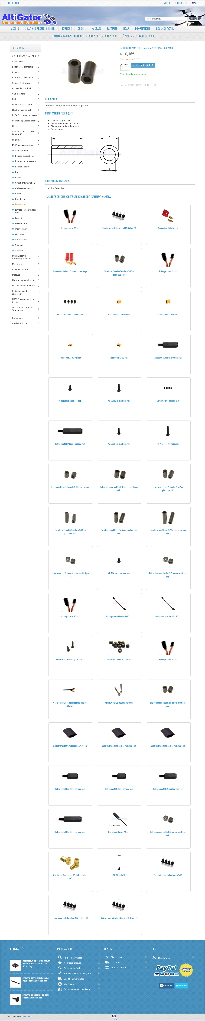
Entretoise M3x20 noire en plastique (70, 443)
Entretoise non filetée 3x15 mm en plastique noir (119, 531)
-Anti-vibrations (21, 150)
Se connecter (181, 3)
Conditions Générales (71, 979)
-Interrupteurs (21, 228)
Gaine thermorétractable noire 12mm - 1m (167, 745)
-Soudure (18, 245)
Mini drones (17, 264)
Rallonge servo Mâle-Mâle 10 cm (119, 616)
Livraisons (112, 962)
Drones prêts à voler (22, 104)
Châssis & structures (21, 83)
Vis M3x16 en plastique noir (119, 400)
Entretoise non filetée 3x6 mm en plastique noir (167, 704)
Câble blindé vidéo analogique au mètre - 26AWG (70, 704)
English (114, 1018)
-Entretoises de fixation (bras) (25, 211)
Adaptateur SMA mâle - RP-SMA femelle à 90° (70, 876)
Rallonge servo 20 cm (70, 616)
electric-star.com (115, 967)
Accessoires (17, 61)
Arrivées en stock (69, 967)
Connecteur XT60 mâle (167, 314)
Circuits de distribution (22, 88)
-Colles (17, 193)
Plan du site (113, 957)
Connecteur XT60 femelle (119, 314)
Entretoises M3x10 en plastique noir (70, 788)
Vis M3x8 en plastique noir (70, 400)
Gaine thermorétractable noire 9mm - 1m (70, 745)
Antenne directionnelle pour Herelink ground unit (36, 996)
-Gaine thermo (21, 223)
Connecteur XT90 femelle (70, 357)
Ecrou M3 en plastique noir (168, 400)
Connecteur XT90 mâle (119, 357)
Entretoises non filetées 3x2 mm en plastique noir (70, 574)
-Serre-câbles (21, 239)
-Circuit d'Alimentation (24, 182)
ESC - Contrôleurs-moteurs (24, 115)
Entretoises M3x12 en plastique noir (168, 788)
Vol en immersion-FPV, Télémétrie (22, 309)
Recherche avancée (70, 957)
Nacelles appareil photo (23, 280)
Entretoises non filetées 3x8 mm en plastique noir (119, 488)
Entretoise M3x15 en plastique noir (168, 357)
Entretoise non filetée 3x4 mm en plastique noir (167, 833)
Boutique (67, 28)
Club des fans (18, 93)
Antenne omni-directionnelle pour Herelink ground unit (36, 979)
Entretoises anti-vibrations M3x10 (168, 875)
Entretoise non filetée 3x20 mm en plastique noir (168, 531)
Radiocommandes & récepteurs (22, 292)
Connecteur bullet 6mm (168, 228)
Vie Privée (66, 984)
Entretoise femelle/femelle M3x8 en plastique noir (70, 488)
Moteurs (16, 274)
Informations (142, 28)
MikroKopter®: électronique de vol (21, 257)
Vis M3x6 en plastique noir (119, 573)
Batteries (112, 28)
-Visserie (18, 250)
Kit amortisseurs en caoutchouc (70, 314)
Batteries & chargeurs (22, 66)
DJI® (14, 99)
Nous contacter (165, 28)
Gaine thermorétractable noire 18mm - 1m (118, 745)
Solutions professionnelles (40, 28)
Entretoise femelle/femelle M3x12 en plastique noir (168, 488)
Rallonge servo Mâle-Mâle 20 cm (168, 616)
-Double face (20, 199)
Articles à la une (19, 323)
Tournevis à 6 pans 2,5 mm (119, 832)
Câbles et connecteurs (22, 77)
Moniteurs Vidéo (20, 269)
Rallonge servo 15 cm (167, 271)
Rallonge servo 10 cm (167, 659)
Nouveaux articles (69, 962)
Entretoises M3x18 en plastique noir (70, 832)
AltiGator (28, 1016)
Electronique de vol (21, 109)
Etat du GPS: (161, 958)
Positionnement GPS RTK (24, 285)
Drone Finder (13, 3)
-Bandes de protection (25, 161)
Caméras (16, 72)
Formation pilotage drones (25, 120)
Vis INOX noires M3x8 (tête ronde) (70, 659)
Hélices (15, 126)
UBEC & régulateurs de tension (23, 300)
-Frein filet (19, 218)
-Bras (16, 172)
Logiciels (16, 139)
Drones (82, 28)
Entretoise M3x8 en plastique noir (119, 788)
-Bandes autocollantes (25, 155)
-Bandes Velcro (21, 166)
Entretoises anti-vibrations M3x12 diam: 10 (70, 918)
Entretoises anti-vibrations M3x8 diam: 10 (119, 228)
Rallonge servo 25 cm (70, 228)
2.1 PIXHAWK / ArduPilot (24, 56)
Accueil (167, 3)
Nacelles (96, 28)
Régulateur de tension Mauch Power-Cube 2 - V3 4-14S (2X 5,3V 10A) (37, 963)
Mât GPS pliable (119, 875)
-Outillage (19, 234)
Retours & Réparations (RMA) (74, 973)
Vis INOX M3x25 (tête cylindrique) (119, 702)
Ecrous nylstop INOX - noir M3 (119, 659)
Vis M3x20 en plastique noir (167, 443)
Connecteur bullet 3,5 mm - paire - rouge (70, 271)
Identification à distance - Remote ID (24, 133)
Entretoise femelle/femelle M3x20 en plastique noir (70, 531)
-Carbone (18, 177)
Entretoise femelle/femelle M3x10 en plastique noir (119, 273)
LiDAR (126, 28)
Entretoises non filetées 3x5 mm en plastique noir (167, 574)
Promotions (17, 317)
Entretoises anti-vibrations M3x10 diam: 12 (119, 918)
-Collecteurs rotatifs (23, 188)
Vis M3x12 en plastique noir (119, 443)
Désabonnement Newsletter (74, 989)
